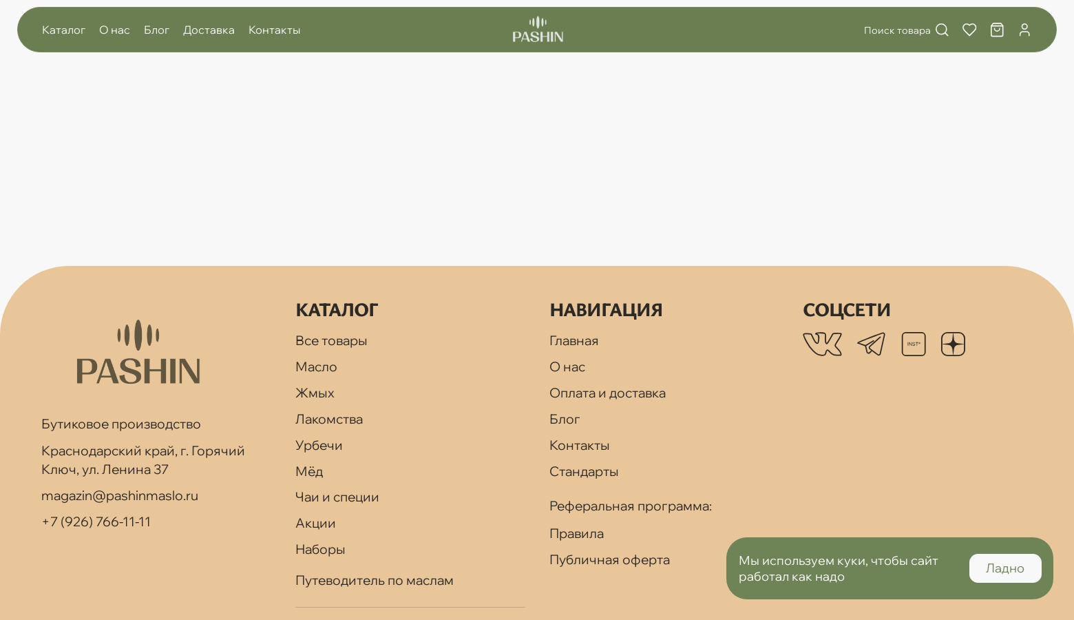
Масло (316, 366)
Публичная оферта (609, 559)
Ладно (1005, 567)
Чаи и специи (337, 496)
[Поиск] (900, 30)
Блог (156, 30)
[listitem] (822, 344)
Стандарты (584, 471)
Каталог (63, 30)
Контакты (274, 30)
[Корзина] (997, 30)
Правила (576, 533)
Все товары (331, 340)
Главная (574, 340)
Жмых (315, 392)
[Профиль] (1025, 30)
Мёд (309, 471)
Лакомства (329, 419)
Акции (315, 523)
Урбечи (319, 445)
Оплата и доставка (607, 392)
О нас (114, 30)
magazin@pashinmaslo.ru (119, 495)
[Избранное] (970, 30)
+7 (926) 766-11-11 (96, 521)
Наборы (320, 549)
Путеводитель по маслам (374, 580)
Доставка (209, 30)
